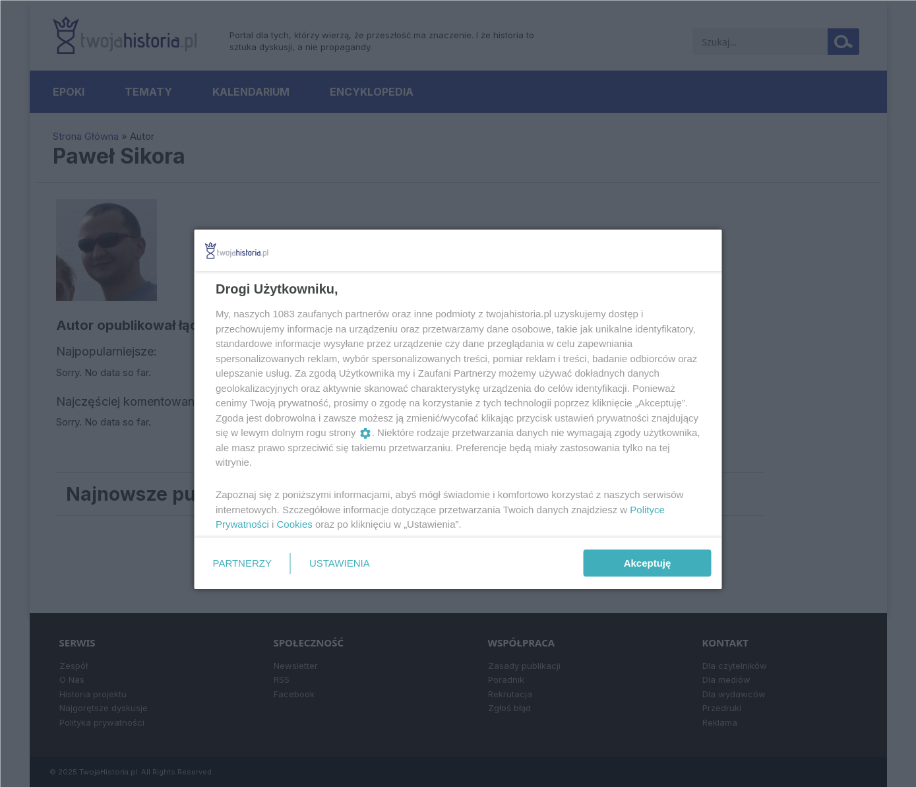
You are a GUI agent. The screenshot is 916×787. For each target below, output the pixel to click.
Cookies (294, 524)
